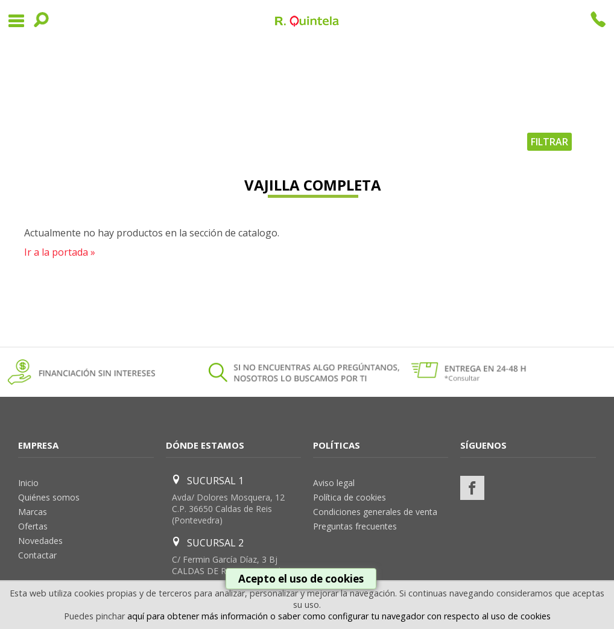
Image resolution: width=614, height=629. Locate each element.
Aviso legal (334, 482)
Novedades (40, 540)
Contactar (37, 555)
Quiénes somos (49, 497)
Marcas (32, 511)
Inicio (28, 482)
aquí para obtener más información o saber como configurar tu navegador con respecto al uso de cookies (339, 616)
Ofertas (33, 526)
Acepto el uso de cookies (301, 579)
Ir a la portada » (59, 252)
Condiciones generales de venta (375, 511)
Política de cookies (349, 497)
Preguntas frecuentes (355, 526)
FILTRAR (549, 141)
